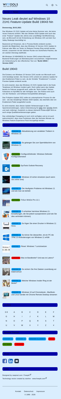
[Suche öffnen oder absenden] (47, 5)
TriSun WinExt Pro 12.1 (30, 200)
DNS (40, 108)
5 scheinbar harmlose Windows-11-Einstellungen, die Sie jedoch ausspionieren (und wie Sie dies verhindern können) (34, 213)
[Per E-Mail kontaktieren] (16, 361)
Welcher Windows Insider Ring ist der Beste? (31, 282)
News (15, 12)
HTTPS (49, 108)
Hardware (19, 344)
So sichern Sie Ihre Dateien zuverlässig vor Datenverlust (33, 270)
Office (51, 339)
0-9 (6, 312)
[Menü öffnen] (56, 5)
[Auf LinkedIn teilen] (10, 361)
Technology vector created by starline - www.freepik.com (23, 378)
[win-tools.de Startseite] (10, 5)
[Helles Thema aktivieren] (52, 5)
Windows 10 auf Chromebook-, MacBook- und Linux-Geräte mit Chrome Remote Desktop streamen (34, 293)
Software (7, 344)
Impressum (40, 391)
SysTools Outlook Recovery (32, 166)
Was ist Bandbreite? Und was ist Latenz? (37, 258)
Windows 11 (7, 339)
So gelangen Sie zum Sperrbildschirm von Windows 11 (33, 144)
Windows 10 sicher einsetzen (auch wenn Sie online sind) (33, 178)
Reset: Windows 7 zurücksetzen (34, 246)
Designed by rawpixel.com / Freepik (15, 375)
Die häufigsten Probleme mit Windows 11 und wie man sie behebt (33, 189)
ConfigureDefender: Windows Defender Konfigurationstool (31, 155)
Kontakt (18, 391)
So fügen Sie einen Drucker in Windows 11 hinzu (33, 224)
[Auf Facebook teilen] (4, 361)
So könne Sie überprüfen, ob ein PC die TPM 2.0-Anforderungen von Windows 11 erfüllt (32, 236)
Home (7, 12)
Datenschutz (28, 391)
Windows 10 (21, 339)
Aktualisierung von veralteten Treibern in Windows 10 (32, 132)
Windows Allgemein (37, 339)
